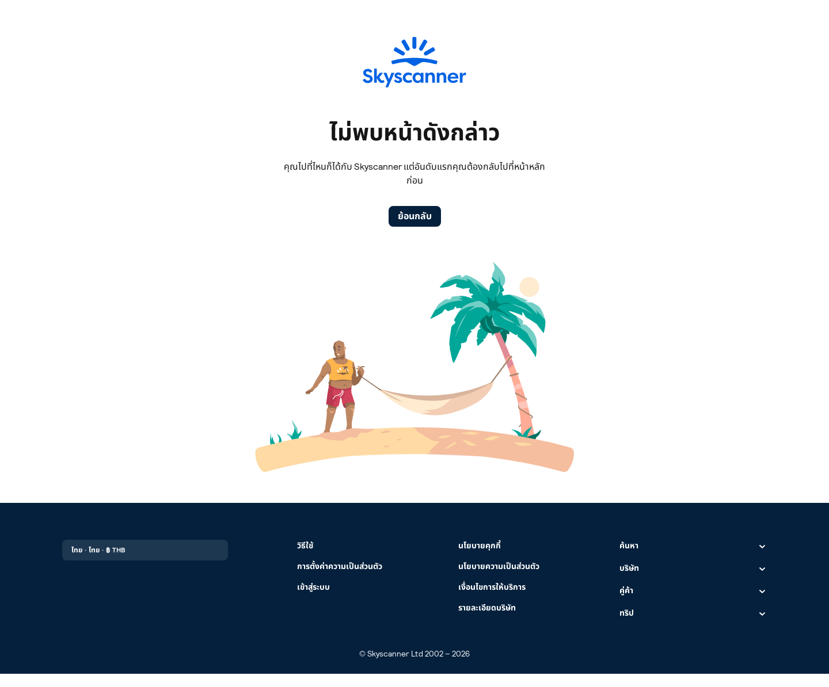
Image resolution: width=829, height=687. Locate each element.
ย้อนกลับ (415, 216)
